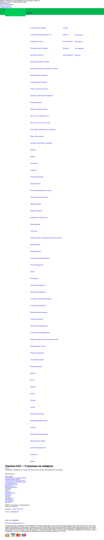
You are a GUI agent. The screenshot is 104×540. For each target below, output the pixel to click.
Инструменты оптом (11, 484)
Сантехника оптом (11, 483)
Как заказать (9, 498)
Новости (8, 491)
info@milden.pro (5, 3)
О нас (7, 490)
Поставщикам (9, 501)
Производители (10, 493)
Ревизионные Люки (11, 487)
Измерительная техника (12, 479)
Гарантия (8, 494)
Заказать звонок (5, 6)
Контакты (8, 495)
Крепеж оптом (9, 486)
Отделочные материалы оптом (15, 480)
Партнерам (8, 499)
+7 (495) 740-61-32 (17, 509)
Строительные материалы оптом (15, 482)
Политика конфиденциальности (15, 523)
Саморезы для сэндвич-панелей (15, 478)
